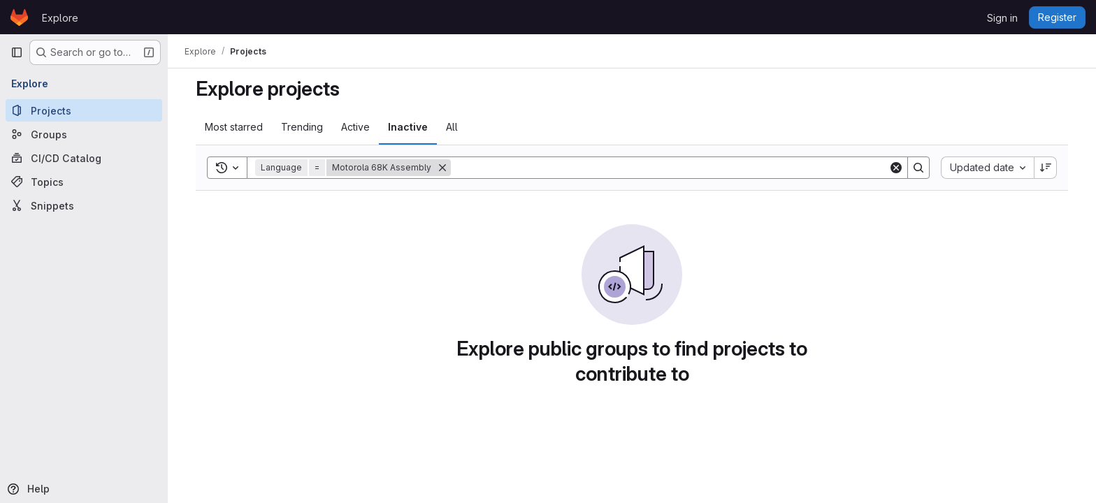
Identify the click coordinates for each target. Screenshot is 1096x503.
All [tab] (452, 127)
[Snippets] (84, 205)
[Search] (670, 167)
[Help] (82, 489)
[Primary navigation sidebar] (17, 52)
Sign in (1002, 18)
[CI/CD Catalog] (84, 158)
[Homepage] (19, 17)
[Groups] (84, 134)
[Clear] (896, 167)
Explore (60, 18)
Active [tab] (355, 127)
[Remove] (442, 167)
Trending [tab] (302, 127)
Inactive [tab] (408, 127)
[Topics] (84, 181)
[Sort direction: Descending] (1045, 167)
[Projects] (84, 110)
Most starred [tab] (234, 127)
